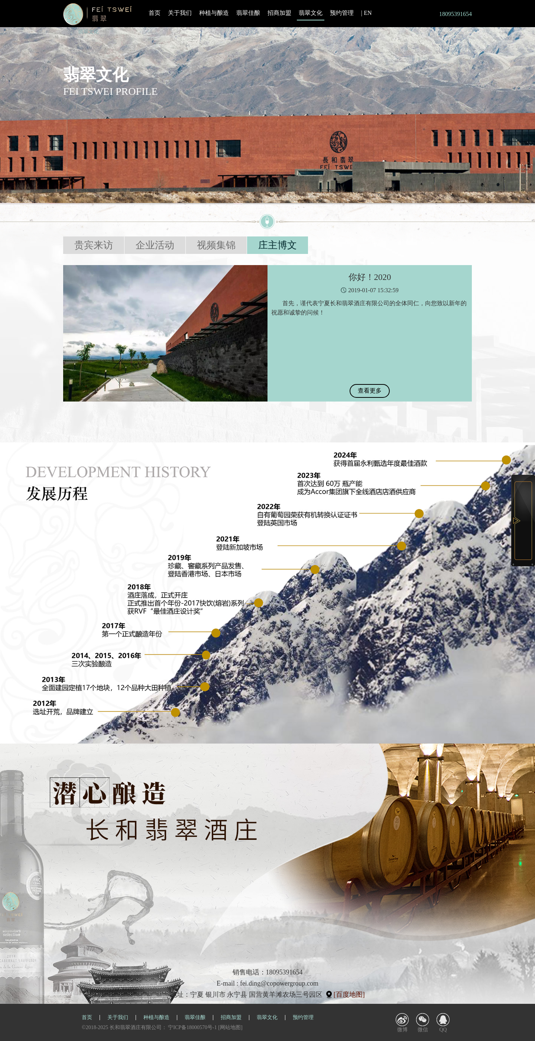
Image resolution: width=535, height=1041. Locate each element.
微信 (423, 1029)
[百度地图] (349, 994)
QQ (443, 1029)
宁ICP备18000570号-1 (192, 1027)
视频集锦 (216, 245)
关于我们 (180, 13)
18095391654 (455, 14)
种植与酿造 (214, 13)
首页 (154, 13)
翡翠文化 (310, 13)
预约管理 (342, 13)
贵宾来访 (93, 245)
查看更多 (370, 390)
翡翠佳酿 (248, 13)
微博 (402, 1029)
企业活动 (155, 245)
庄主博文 (277, 245)
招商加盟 (279, 13)
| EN (366, 13)
